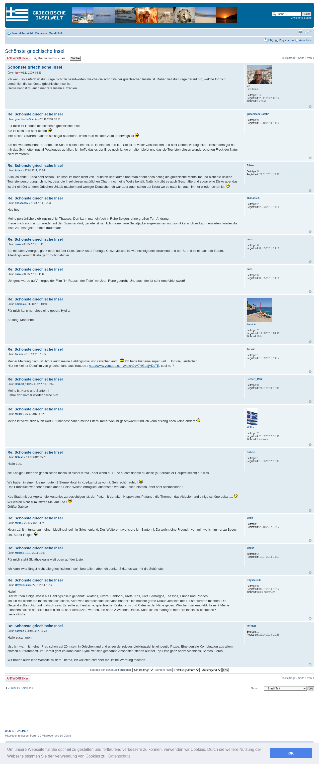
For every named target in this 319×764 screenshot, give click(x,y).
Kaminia (20, 304)
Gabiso (19, 457)
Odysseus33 (22, 585)
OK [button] (291, 753)
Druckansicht (300, 32)
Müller (18, 414)
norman (19, 631)
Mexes (19, 553)
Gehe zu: (256, 688)
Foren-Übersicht (22, 33)
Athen (18, 170)
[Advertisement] (159, 712)
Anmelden (305, 40)
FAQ (270, 40)
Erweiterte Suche (301, 17)
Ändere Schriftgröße (308, 32)
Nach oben (310, 106)
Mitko (18, 523)
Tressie (19, 354)
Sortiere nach (177, 669)
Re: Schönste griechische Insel (35, 114)
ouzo (18, 244)
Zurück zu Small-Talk (20, 687)
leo (16, 72)
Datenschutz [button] (119, 756)
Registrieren (286, 40)
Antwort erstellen (17, 58)
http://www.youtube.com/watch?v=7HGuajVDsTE (124, 366)
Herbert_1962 (23, 384)
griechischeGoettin (26, 119)
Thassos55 (21, 203)
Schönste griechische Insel (34, 51)
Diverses (41, 33)
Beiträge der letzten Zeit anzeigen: (122, 669)
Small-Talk (56, 33)
